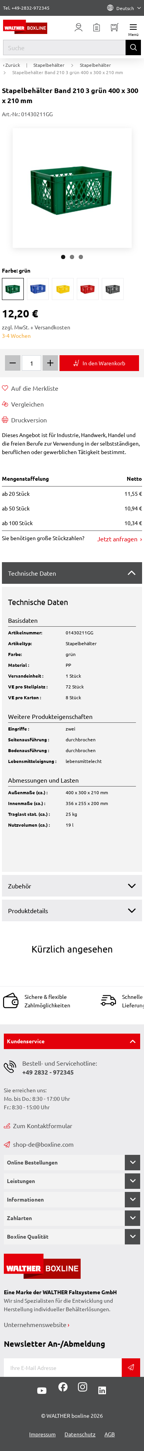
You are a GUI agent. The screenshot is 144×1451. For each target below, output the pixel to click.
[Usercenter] (78, 27)
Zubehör (19, 886)
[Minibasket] (114, 27)
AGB (109, 1434)
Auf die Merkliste (30, 388)
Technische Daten (32, 573)
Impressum (42, 1434)
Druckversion (24, 419)
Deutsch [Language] (124, 8)
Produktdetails (28, 910)
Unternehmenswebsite (35, 1324)
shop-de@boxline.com (39, 1144)
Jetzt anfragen (118, 538)
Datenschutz (80, 1434)
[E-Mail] (63, 1367)
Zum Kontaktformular (38, 1125)
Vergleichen (23, 404)
